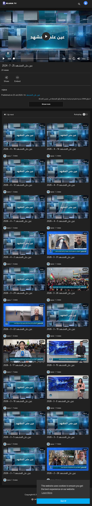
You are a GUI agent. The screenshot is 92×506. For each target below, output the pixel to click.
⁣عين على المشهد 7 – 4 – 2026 (17, 221)
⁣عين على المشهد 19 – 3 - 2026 (61, 329)
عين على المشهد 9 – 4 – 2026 (61, 185)
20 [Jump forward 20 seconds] (74, 58)
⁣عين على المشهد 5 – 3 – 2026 (17, 437)
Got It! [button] (63, 501)
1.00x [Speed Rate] (69, 59)
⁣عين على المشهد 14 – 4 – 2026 (61, 149)
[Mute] (78, 58)
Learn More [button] (47, 493)
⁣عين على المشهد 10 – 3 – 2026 (17, 401)
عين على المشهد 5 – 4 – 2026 (61, 221)
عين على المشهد (33, 95)
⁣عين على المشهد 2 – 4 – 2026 (17, 257)
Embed (18, 79)
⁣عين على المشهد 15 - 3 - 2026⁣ (61, 365)
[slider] (36, 58)
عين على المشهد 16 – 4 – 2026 (18, 149)
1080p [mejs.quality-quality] (83, 59)
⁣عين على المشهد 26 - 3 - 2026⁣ (61, 293)
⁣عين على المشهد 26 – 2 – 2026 (61, 473)
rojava (4, 90)
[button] (46, 36)
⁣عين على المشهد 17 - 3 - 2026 (17, 365)
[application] (46, 36)
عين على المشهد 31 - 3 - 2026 (61, 257)
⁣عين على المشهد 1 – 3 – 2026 (17, 473)
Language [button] (36, 499)
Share (6, 79)
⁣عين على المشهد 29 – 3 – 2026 (18, 293)
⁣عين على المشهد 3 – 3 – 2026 (61, 437)
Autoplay (78, 114)
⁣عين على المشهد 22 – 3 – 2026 (17, 329)
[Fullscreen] (88, 58)
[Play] (3, 58)
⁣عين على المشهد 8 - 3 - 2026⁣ (60, 401)
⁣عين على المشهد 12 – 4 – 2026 (17, 185)
